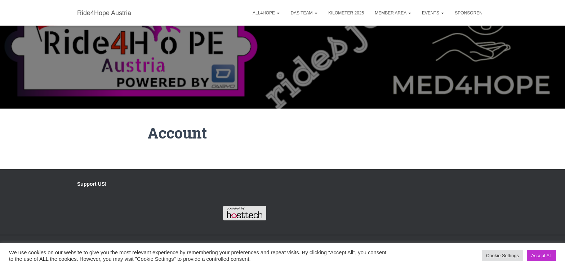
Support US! (92, 184)
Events (433, 13)
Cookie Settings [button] (502, 255)
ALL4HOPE (266, 13)
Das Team (303, 13)
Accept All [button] (541, 255)
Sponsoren (468, 13)
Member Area (393, 13)
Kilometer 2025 (346, 13)
